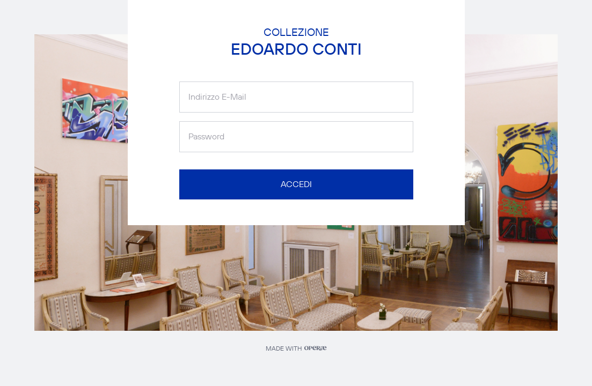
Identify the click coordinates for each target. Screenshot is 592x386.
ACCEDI (296, 184)
